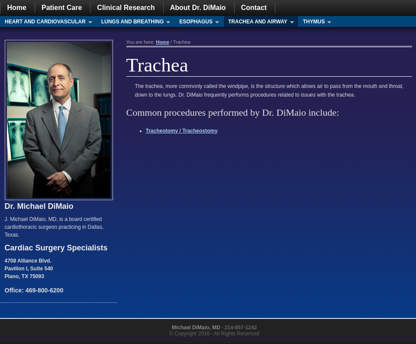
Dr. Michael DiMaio (39, 206)
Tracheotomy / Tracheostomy (182, 131)
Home (16, 7)
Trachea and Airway (259, 22)
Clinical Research (126, 7)
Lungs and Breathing (134, 22)
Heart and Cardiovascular (46, 22)
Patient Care (62, 7)
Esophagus (197, 22)
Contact (254, 7)
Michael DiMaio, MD (196, 328)
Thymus (315, 22)
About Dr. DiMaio (198, 7)
